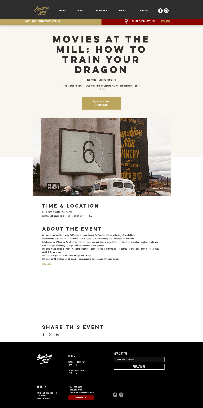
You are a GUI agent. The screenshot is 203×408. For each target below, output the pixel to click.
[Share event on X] (50, 334)
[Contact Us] (81, 397)
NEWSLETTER (121, 353)
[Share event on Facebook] (43, 334)
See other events (101, 104)
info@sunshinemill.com (82, 392)
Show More (46, 264)
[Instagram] (166, 10)
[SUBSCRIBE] (139, 367)
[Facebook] (160, 10)
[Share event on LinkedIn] (57, 334)
